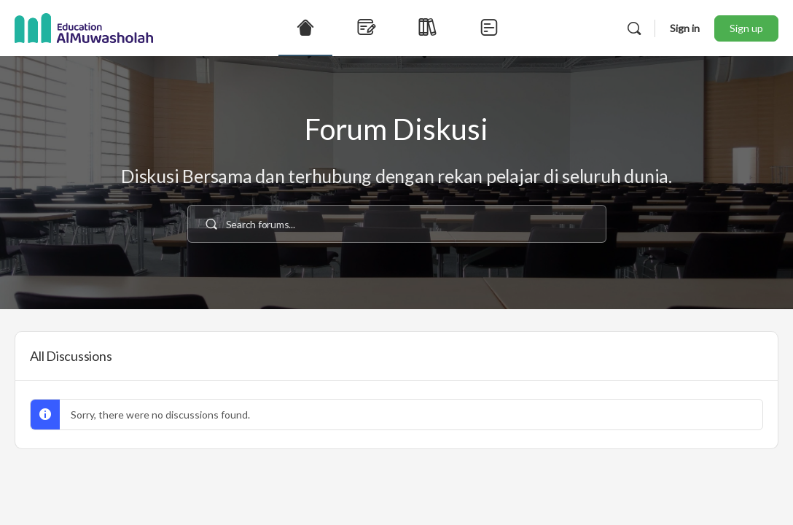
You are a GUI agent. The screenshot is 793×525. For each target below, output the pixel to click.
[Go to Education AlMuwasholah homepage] (84, 25)
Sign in (685, 28)
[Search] (634, 28)
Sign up (746, 28)
